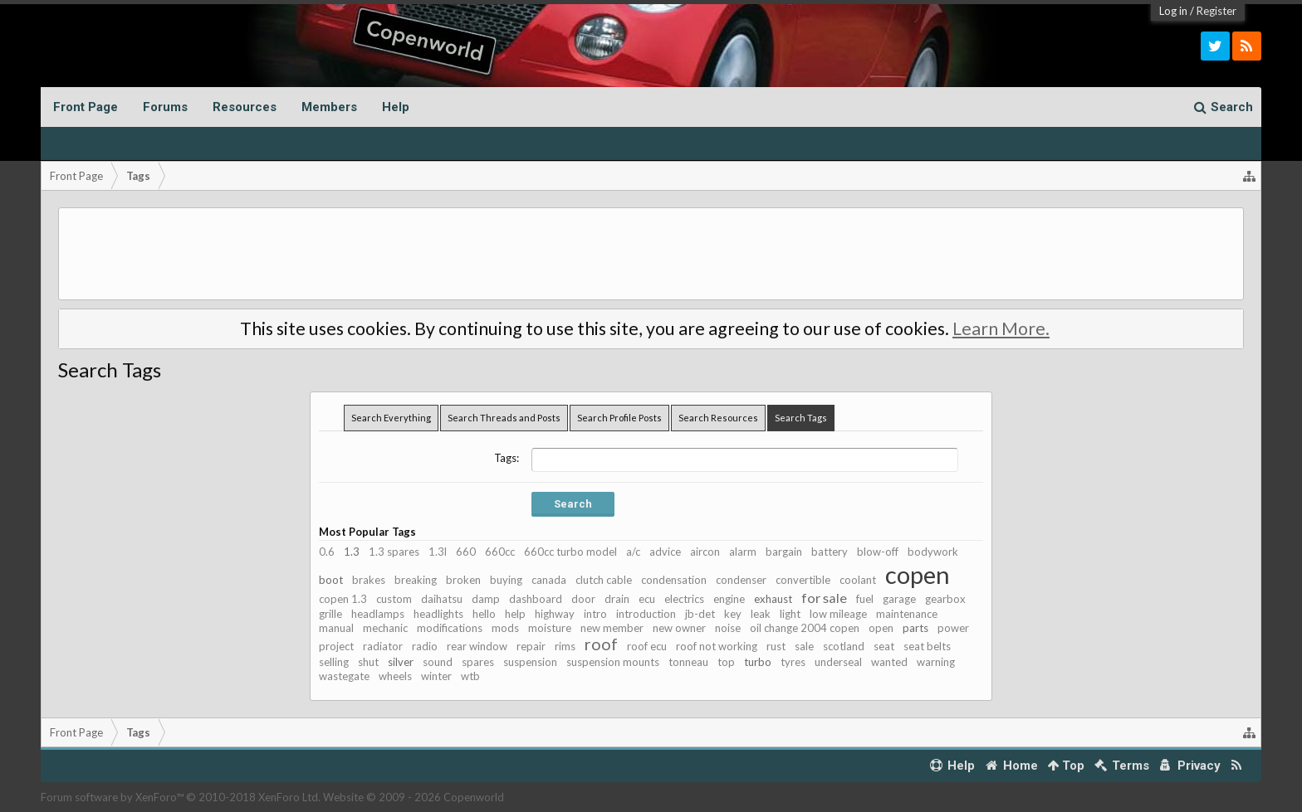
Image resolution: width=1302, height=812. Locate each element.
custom (394, 598)
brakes (368, 579)
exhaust (773, 598)
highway (555, 613)
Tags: (506, 457)
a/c (633, 551)
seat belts (927, 646)
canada (548, 579)
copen (917, 574)
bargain (784, 551)
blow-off (877, 551)
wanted (889, 662)
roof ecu (647, 646)
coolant (857, 579)
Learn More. (1001, 328)
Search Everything (391, 417)
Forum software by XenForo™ (181, 797)
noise (728, 628)
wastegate (344, 676)
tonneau (688, 662)
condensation (674, 579)
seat (884, 646)
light (790, 613)
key (733, 613)
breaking (415, 579)
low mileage (838, 613)
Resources (245, 107)
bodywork (933, 551)
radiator (383, 646)
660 (466, 551)
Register (1216, 10)
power (953, 628)
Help (395, 107)
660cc (500, 551)
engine (729, 598)
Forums (165, 107)
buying (506, 579)
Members (329, 107)
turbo (757, 662)
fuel (865, 598)
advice (665, 551)
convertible (803, 579)
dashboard (535, 598)
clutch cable (603, 579)
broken (463, 579)
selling (334, 662)
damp (486, 598)
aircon (705, 551)
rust (776, 646)
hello (484, 613)
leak (761, 613)
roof (601, 644)
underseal (838, 662)
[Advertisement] (651, 253)
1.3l (437, 551)
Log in (1173, 10)
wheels (395, 676)
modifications (449, 628)
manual (336, 628)
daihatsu (442, 598)
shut (368, 662)
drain (616, 598)
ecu (647, 598)
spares (478, 662)
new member (612, 628)
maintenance (906, 613)
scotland (843, 646)
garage (899, 598)
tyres (793, 662)
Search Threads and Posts (504, 417)
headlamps (377, 613)
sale (804, 646)
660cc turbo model (570, 551)
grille (330, 613)
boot (331, 579)
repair (531, 646)
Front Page (85, 107)
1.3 (352, 551)
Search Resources (718, 417)
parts (915, 628)
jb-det (700, 613)
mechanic (385, 628)
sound (438, 662)
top (726, 662)
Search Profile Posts (619, 417)
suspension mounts (612, 662)
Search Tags (801, 417)
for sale (824, 597)
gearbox (945, 598)
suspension (530, 662)
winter (436, 676)
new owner (679, 628)
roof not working (716, 646)
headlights (438, 613)
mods (505, 628)
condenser (741, 579)
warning (936, 662)
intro (595, 613)
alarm (742, 551)
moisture (549, 628)
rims (565, 646)
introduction (646, 613)
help (515, 613)
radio (425, 646)
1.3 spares (394, 551)
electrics (684, 598)
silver (401, 662)
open (881, 628)
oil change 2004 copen (804, 628)
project (336, 646)
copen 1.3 (343, 598)
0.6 (327, 551)
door (583, 598)
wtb (470, 676)
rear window (477, 646)
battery (829, 551)
